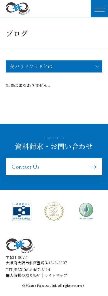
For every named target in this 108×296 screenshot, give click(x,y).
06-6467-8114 (37, 269)
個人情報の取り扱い (23, 275)
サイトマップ (56, 275)
